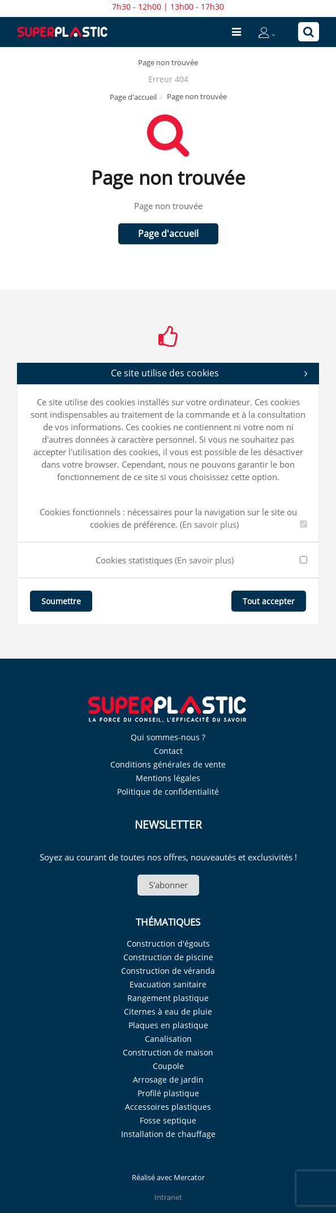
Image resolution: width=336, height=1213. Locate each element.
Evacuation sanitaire (168, 984)
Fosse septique (168, 1120)
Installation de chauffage (168, 1134)
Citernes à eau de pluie (168, 1011)
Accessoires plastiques (168, 1106)
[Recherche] (308, 31)
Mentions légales (168, 778)
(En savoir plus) (209, 524)
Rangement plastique (168, 998)
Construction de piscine (168, 957)
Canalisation (168, 1038)
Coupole (168, 1066)
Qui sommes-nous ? (168, 737)
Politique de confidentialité (168, 791)
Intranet (168, 1197)
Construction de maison (168, 1052)
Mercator (189, 1177)
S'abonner (168, 884)
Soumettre (61, 601)
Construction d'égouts (168, 943)
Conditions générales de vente (168, 764)
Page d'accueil (133, 97)
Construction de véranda (168, 970)
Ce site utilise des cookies (209, 373)
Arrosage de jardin (168, 1079)
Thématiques (168, 921)
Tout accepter (269, 601)
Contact (168, 750)
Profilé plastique (168, 1093)
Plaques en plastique (168, 1025)
